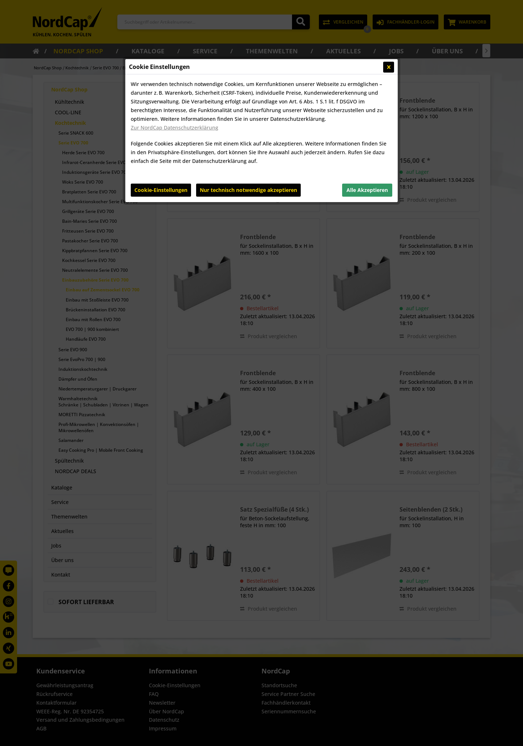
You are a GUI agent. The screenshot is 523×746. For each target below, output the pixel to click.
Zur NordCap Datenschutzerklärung (174, 127)
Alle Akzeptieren (367, 189)
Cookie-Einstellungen (160, 189)
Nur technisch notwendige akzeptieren (248, 189)
